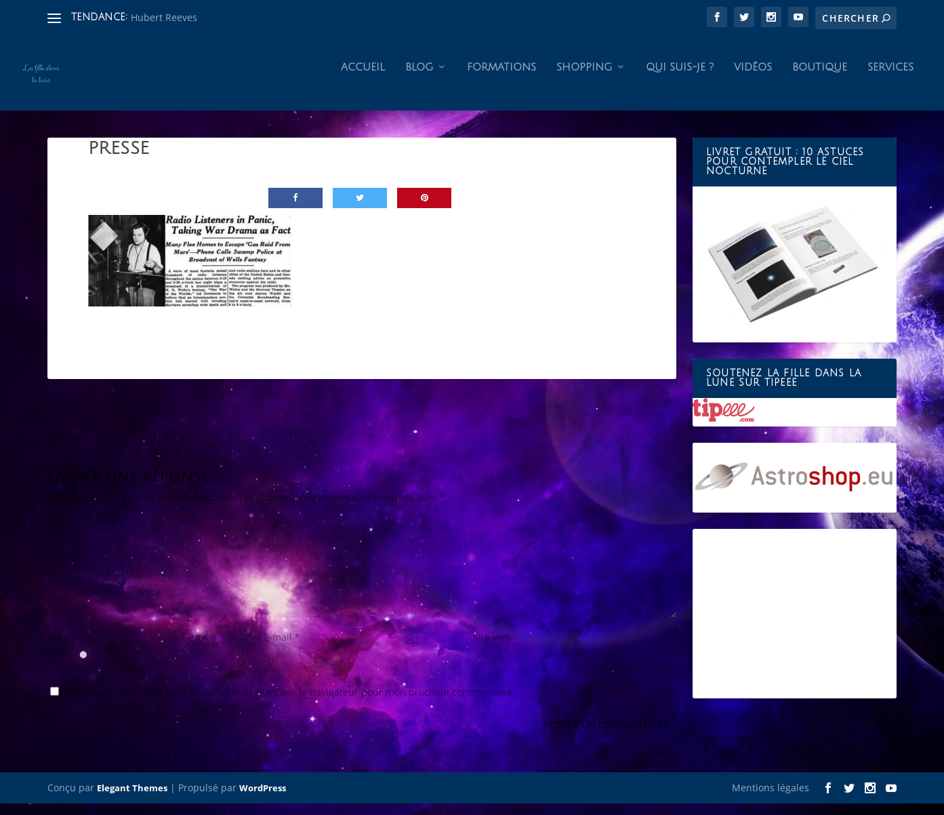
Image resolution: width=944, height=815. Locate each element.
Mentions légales (770, 799)
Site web (492, 648)
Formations (501, 78)
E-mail (282, 648)
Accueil (363, 78)
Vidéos (753, 78)
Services (890, 78)
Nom (62, 648)
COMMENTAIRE (82, 531)
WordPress (262, 799)
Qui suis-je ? (680, 78)
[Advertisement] (795, 625)
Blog (419, 78)
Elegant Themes (132, 799)
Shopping (584, 78)
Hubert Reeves (164, 17)
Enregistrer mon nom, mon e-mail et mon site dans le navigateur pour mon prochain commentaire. (289, 703)
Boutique (819, 78)
